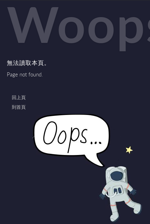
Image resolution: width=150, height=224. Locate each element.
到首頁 (19, 107)
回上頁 (19, 97)
